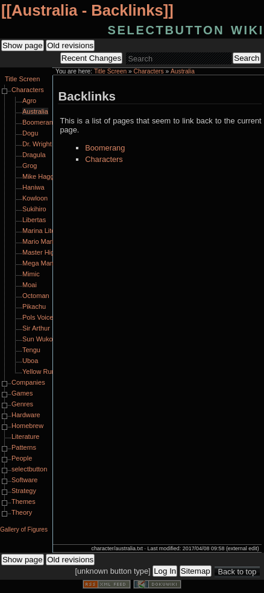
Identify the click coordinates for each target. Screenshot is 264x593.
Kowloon (35, 198)
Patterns (23, 447)
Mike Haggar (41, 176)
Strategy (23, 490)
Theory (21, 512)
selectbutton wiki (186, 28)
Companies (28, 382)
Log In (165, 571)
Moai (29, 284)
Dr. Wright (37, 143)
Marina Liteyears (46, 230)
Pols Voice (37, 317)
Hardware (25, 414)
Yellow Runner (43, 371)
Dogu (30, 133)
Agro (29, 100)
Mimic (31, 274)
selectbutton (29, 469)
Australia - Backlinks (87, 10)
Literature (25, 436)
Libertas (34, 219)
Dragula (34, 154)
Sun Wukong (41, 339)
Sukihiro (34, 209)
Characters (149, 71)
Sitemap (195, 571)
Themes (23, 501)
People (21, 458)
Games (22, 393)
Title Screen (110, 71)
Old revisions (70, 45)
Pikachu (34, 306)
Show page (22, 45)
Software (24, 479)
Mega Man (38, 263)
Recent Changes (91, 58)
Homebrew (27, 425)
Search (246, 58)
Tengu (31, 349)
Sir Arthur (36, 328)
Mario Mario (39, 241)
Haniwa (33, 187)
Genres (22, 404)
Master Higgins (44, 252)
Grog (29, 165)
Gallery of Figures (24, 529)
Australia (183, 71)
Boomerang (105, 147)
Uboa (30, 360)
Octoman (35, 295)
